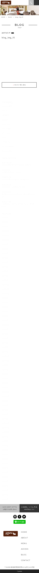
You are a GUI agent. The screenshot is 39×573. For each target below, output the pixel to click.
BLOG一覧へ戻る (19, 85)
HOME (3, 17)
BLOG (10, 17)
